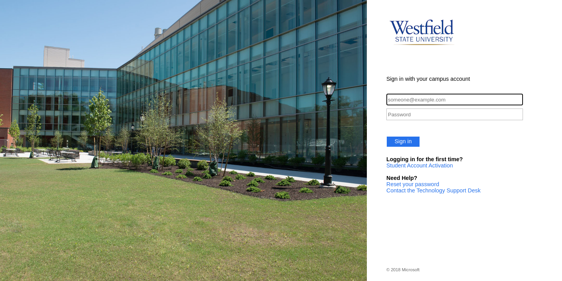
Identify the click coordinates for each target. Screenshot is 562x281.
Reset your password (412, 184)
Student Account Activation (419, 165)
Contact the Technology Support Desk (433, 190)
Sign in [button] (403, 141)
